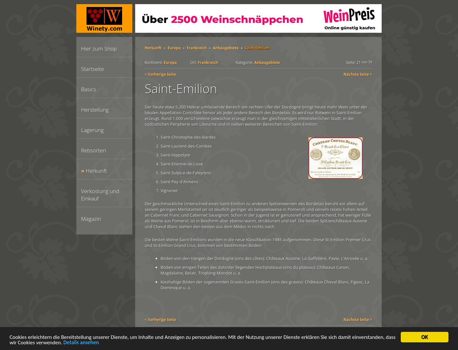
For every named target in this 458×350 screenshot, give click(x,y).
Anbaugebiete (226, 47)
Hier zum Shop (99, 48)
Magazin (91, 218)
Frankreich (197, 47)
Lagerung (92, 130)
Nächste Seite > (358, 74)
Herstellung (95, 109)
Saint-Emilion (257, 47)
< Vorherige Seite (160, 74)
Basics (88, 89)
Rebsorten (93, 150)
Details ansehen (81, 343)
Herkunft (96, 170)
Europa (174, 47)
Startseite (92, 69)
